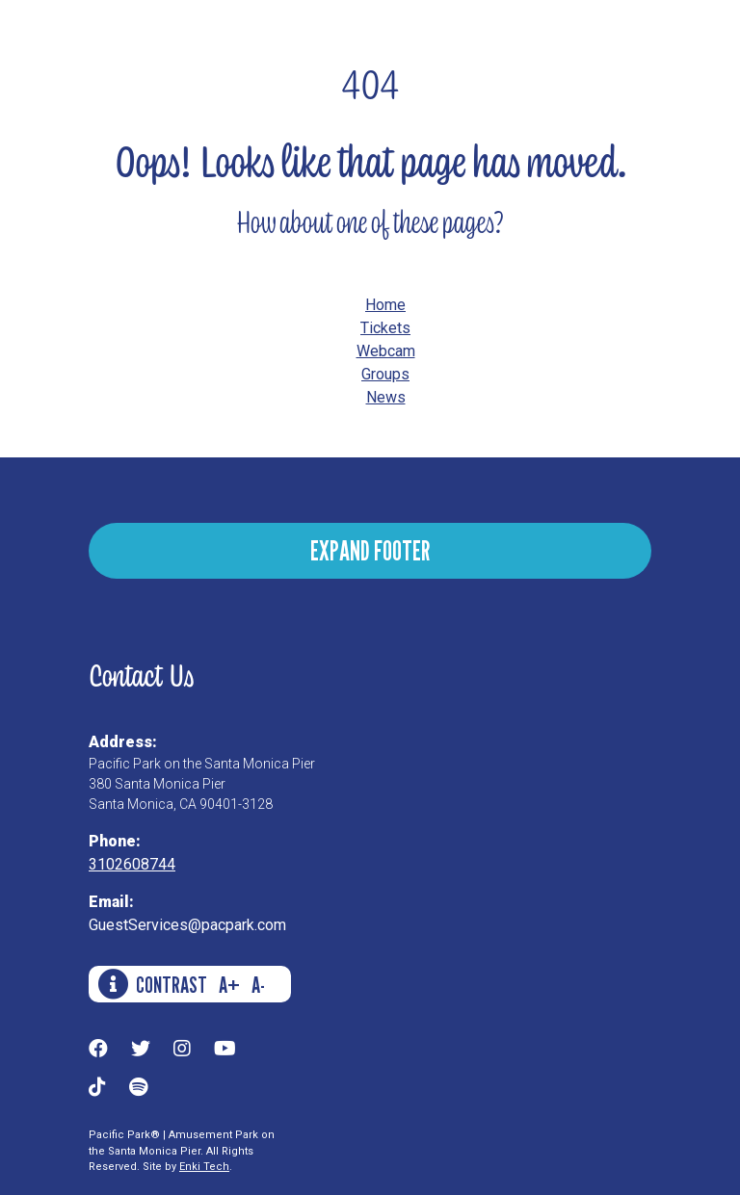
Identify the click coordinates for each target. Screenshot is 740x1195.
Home (385, 305)
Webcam (386, 351)
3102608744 (132, 864)
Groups (385, 374)
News (386, 397)
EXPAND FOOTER (370, 550)
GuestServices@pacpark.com (187, 925)
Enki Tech (204, 1166)
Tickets (385, 328)
